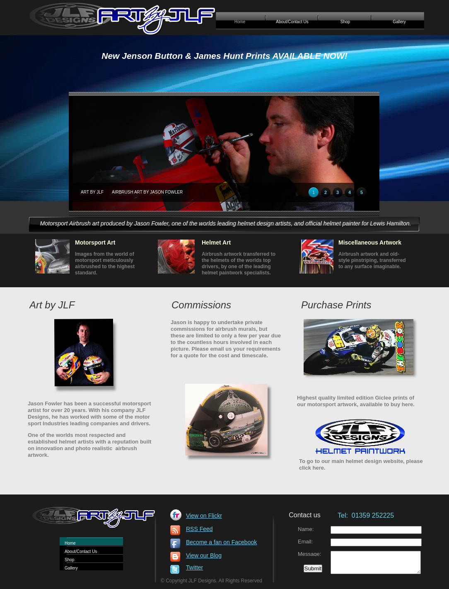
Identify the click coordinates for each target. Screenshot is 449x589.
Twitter (194, 567)
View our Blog (204, 555)
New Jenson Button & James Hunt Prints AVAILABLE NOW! (224, 56)
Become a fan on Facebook (221, 542)
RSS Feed (199, 529)
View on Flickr (204, 515)
